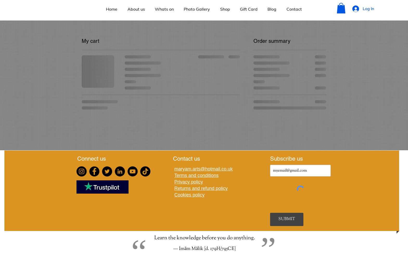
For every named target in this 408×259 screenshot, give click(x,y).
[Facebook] (94, 171)
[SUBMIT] (286, 219)
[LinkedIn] (120, 171)
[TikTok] (145, 171)
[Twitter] (107, 171)
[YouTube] (133, 171)
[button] (341, 8)
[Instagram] (81, 171)
